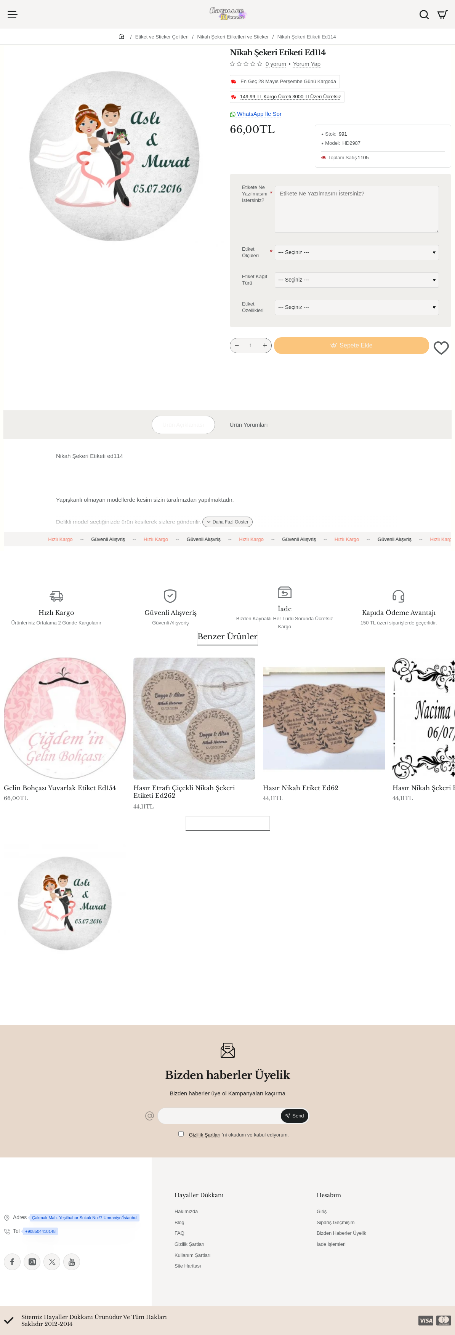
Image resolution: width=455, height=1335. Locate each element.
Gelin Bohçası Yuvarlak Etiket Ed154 (60, 788)
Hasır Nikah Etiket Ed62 (300, 788)
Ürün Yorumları (249, 424)
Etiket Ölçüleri (250, 252)
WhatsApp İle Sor (256, 113)
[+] (264, 345)
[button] (351, 345)
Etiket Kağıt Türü (254, 280)
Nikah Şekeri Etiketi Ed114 (306, 37)
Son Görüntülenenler (227, 821)
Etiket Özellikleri (252, 307)
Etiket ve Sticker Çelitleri (162, 37)
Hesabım (329, 1195)
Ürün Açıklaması (183, 424)
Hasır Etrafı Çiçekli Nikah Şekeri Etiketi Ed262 (184, 792)
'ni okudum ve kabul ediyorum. (233, 1134)
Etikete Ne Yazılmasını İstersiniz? (255, 194)
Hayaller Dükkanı (199, 1195)
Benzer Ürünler (227, 636)
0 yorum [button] (276, 64)
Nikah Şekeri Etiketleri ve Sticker (233, 37)
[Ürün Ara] (424, 14)
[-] (236, 345)
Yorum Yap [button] (306, 64)
